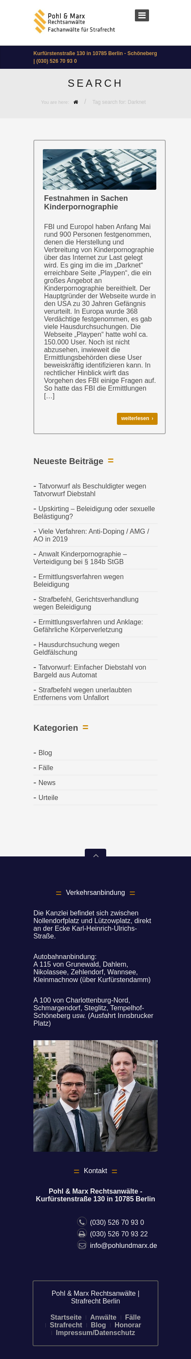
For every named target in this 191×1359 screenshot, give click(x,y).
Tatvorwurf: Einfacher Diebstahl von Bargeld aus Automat (89, 671)
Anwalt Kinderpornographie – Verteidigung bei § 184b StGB (80, 557)
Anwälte (103, 1317)
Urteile (48, 797)
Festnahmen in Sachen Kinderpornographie (86, 202)
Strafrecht (66, 1325)
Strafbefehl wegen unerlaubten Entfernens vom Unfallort (82, 693)
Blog (45, 752)
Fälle (46, 767)
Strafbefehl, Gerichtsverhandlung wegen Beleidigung (86, 603)
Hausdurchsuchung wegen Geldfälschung (76, 648)
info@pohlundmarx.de (117, 1245)
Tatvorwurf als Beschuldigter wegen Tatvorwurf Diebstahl (89, 489)
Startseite (66, 1317)
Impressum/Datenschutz (95, 1332)
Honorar (127, 1325)
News (47, 782)
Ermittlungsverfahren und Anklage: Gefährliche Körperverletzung (88, 625)
